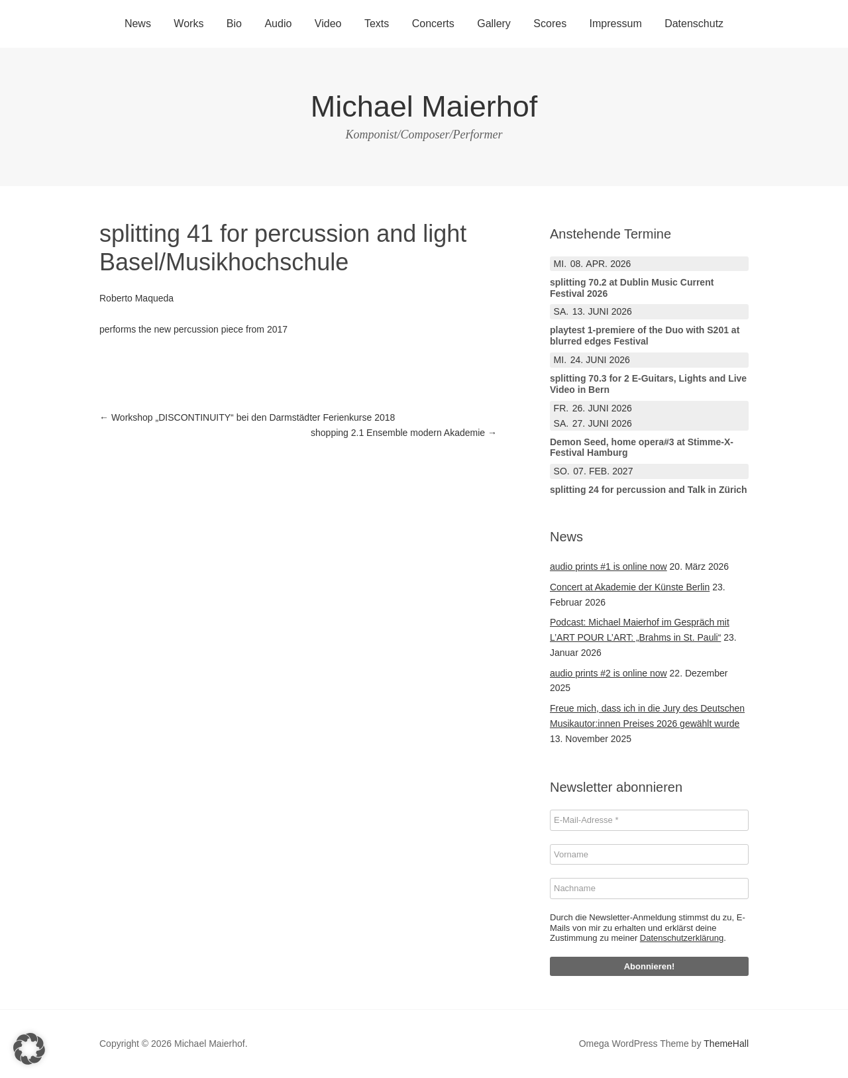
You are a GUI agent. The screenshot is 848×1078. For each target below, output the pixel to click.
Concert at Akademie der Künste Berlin (630, 587)
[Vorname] (649, 854)
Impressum (616, 23)
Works (188, 23)
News (138, 23)
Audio (278, 23)
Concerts (433, 23)
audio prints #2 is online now (608, 673)
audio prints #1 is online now (608, 566)
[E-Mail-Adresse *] (649, 820)
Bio (234, 23)
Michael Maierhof (424, 106)
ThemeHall (726, 1043)
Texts (376, 23)
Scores (549, 23)
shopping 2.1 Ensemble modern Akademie (404, 432)
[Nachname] (649, 888)
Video (328, 23)
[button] (29, 1049)
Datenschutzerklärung (681, 938)
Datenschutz (693, 23)
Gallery (494, 23)
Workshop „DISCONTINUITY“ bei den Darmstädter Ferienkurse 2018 (247, 417)
